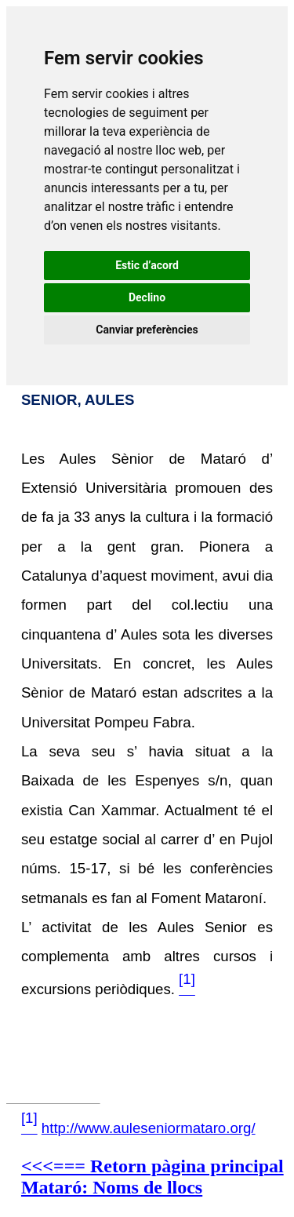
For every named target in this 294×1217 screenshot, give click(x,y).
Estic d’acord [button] (147, 265)
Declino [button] (147, 297)
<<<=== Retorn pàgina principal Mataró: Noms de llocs (152, 1176)
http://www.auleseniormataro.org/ (149, 1128)
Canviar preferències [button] (147, 329)
